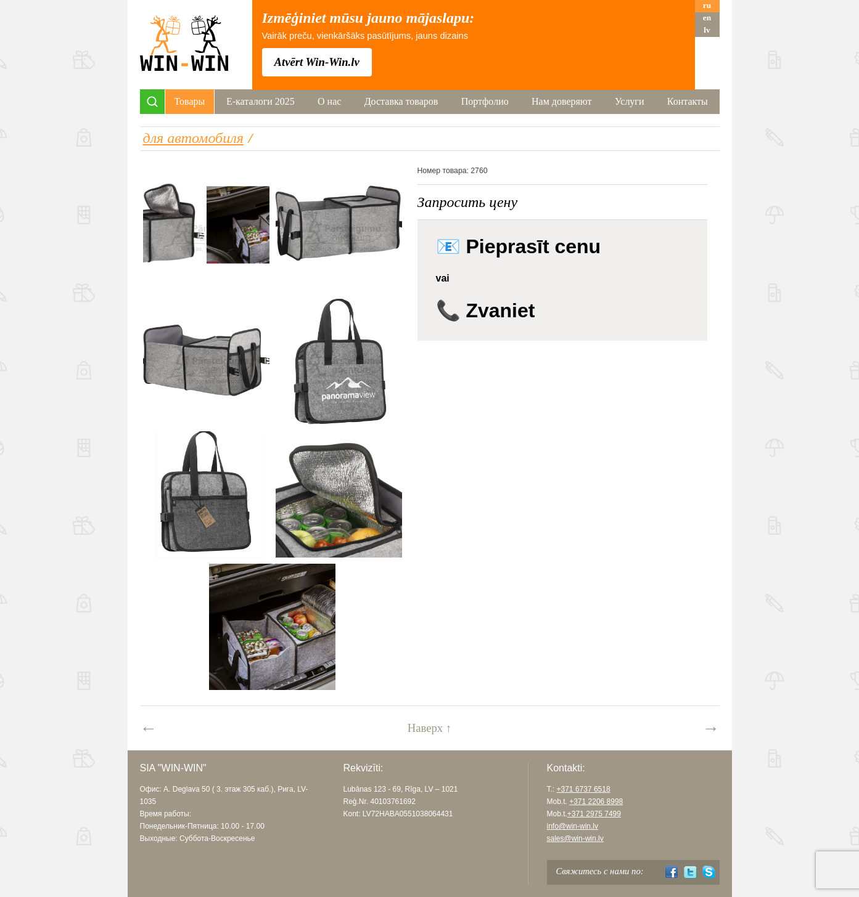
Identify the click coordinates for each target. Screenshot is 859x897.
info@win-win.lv (573, 826)
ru (707, 5)
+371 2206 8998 (596, 801)
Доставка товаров (401, 101)
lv (707, 29)
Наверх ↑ (429, 727)
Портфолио (485, 101)
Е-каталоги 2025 (260, 101)
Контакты (687, 101)
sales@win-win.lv (575, 838)
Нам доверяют (562, 101)
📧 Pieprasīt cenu (518, 246)
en (707, 17)
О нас (329, 101)
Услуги (629, 101)
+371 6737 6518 (583, 789)
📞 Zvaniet (485, 310)
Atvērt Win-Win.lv (317, 61)
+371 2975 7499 (594, 814)
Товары (190, 101)
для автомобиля (193, 138)
